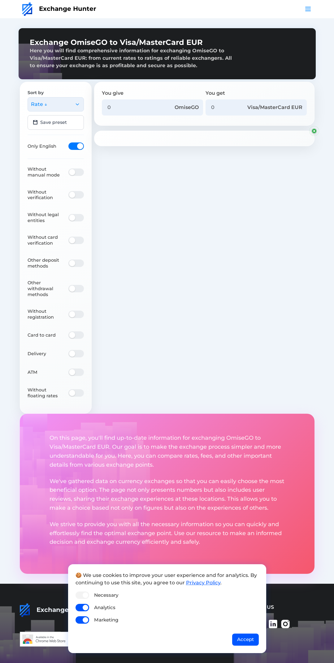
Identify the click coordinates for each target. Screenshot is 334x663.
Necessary (106, 595)
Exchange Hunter (59, 8)
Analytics (104, 607)
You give (113, 93)
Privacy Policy (203, 583)
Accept (245, 639)
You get (215, 93)
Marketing (106, 620)
